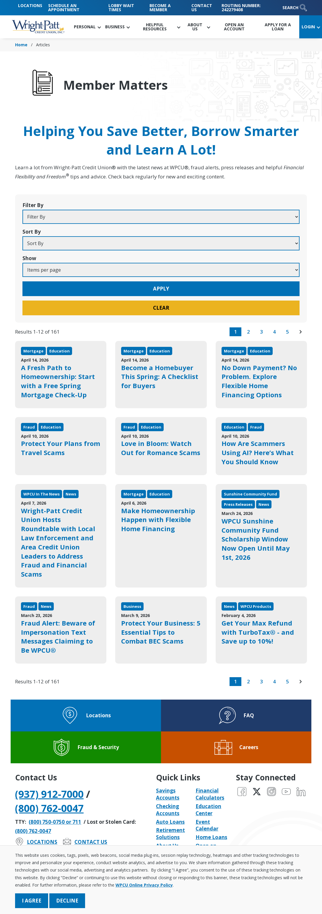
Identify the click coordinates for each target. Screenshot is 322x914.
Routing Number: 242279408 (241, 7)
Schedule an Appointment (63, 7)
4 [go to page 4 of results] (274, 331)
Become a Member (160, 7)
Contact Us (201, 7)
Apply (161, 288)
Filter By (32, 205)
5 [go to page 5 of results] (287, 331)
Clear (161, 307)
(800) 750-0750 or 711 (55, 821)
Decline (67, 900)
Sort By (31, 231)
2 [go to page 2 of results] (248, 331)
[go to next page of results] (300, 331)
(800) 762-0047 (49, 808)
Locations (30, 5)
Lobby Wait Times (121, 7)
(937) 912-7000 (49, 794)
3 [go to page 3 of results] (261, 331)
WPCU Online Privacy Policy (144, 885)
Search (294, 7)
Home (21, 44)
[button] (87, 26)
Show (29, 258)
